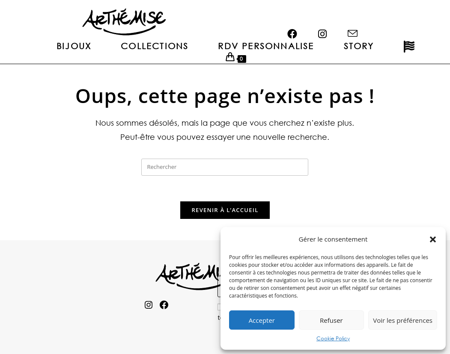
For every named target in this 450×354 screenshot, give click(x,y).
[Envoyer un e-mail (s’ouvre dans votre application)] (356, 20)
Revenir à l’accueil (224, 210)
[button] (433, 239)
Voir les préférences (402, 320)
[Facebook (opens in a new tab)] (296, 21)
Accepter (262, 320)
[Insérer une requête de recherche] (224, 167)
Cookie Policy (333, 338)
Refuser (331, 320)
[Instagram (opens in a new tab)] (326, 21)
